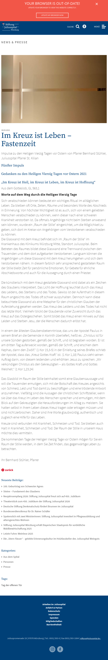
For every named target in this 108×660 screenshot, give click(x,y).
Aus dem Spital (11, 556)
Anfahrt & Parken (54, 607)
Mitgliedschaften (54, 621)
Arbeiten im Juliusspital (54, 604)
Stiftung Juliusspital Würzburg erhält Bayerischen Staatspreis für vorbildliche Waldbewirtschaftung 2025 (44, 526)
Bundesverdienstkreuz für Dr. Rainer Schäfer (26, 511)
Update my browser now (52, 15)
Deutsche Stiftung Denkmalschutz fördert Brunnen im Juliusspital (38, 506)
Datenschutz (54, 611)
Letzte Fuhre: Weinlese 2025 (18, 533)
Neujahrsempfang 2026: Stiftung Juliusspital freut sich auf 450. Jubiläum (41, 496)
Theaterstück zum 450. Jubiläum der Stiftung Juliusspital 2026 (36, 501)
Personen (8, 561)
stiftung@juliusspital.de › (90, 638)
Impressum (54, 614)
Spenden (54, 617)
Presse (6, 566)
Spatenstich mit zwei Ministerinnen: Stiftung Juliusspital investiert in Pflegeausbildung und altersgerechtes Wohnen (51, 518)
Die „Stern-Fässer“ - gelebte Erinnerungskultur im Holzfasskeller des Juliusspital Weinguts (51, 538)
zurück (9, 470)
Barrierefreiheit (54, 624)
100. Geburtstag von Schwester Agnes (23, 486)
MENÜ (97, 26)
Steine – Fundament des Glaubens (21, 491)
